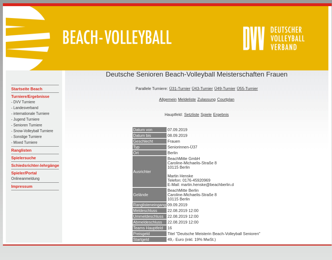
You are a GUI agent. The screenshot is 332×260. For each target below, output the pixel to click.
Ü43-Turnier (202, 88)
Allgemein (167, 99)
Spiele (206, 114)
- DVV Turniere (23, 102)
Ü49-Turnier (224, 88)
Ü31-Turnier (179, 88)
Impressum (22, 186)
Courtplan (225, 99)
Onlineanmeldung (25, 179)
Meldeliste (187, 99)
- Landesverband (24, 108)
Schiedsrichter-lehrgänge (35, 165)
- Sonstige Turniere (26, 137)
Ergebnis (221, 114)
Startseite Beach (26, 89)
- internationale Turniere (30, 114)
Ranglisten (21, 150)
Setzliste (191, 114)
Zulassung (206, 99)
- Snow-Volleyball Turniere (32, 131)
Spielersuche (23, 158)
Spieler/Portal (24, 173)
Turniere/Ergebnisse (30, 96)
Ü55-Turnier (247, 88)
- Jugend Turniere (25, 119)
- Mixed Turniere (24, 142)
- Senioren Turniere (26, 125)
